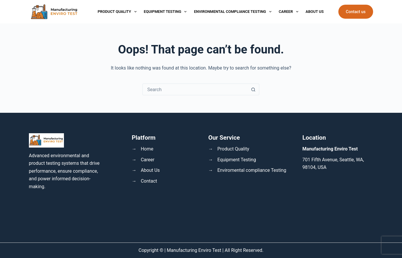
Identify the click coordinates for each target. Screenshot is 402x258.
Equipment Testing (165, 11)
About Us (315, 11)
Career (288, 11)
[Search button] (253, 89)
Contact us (356, 11)
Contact (149, 181)
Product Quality (117, 11)
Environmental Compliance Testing (232, 11)
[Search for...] (195, 89)
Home (147, 149)
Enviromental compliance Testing (251, 170)
